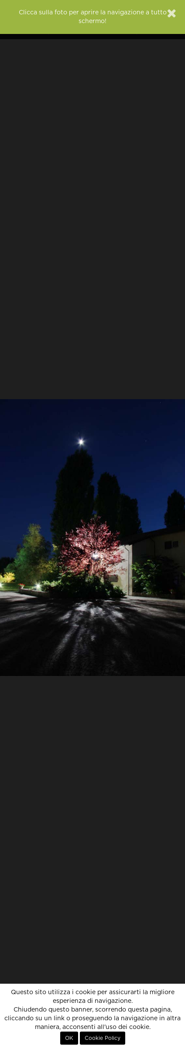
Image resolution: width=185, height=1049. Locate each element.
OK (69, 1038)
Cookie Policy (102, 1038)
